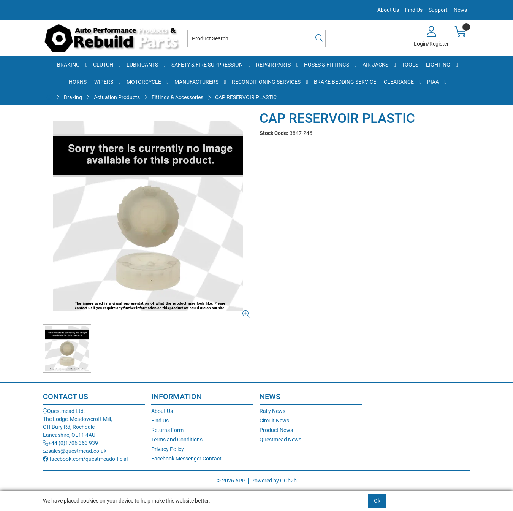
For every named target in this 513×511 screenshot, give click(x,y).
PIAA (433, 82)
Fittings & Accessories (177, 97)
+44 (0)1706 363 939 (70, 443)
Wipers (103, 82)
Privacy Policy (167, 449)
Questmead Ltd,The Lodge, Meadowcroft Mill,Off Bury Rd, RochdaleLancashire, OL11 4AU (77, 423)
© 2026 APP (231, 481)
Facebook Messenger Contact (186, 458)
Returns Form (167, 430)
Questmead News (280, 439)
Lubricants (142, 65)
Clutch (103, 65)
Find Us (414, 10)
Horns (78, 82)
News (460, 10)
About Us (388, 10)
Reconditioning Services (266, 82)
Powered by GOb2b (274, 481)
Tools (410, 65)
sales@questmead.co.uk (74, 451)
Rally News (272, 411)
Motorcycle (144, 82)
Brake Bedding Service (345, 82)
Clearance (399, 82)
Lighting (438, 65)
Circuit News (274, 420)
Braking (68, 65)
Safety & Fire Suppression (207, 65)
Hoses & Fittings (326, 65)
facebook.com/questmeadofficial (85, 459)
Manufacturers (196, 82)
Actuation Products (117, 97)
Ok (377, 501)
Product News (276, 430)
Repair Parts (273, 65)
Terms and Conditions (177, 439)
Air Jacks (375, 65)
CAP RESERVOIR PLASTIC (246, 97)
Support (438, 10)
